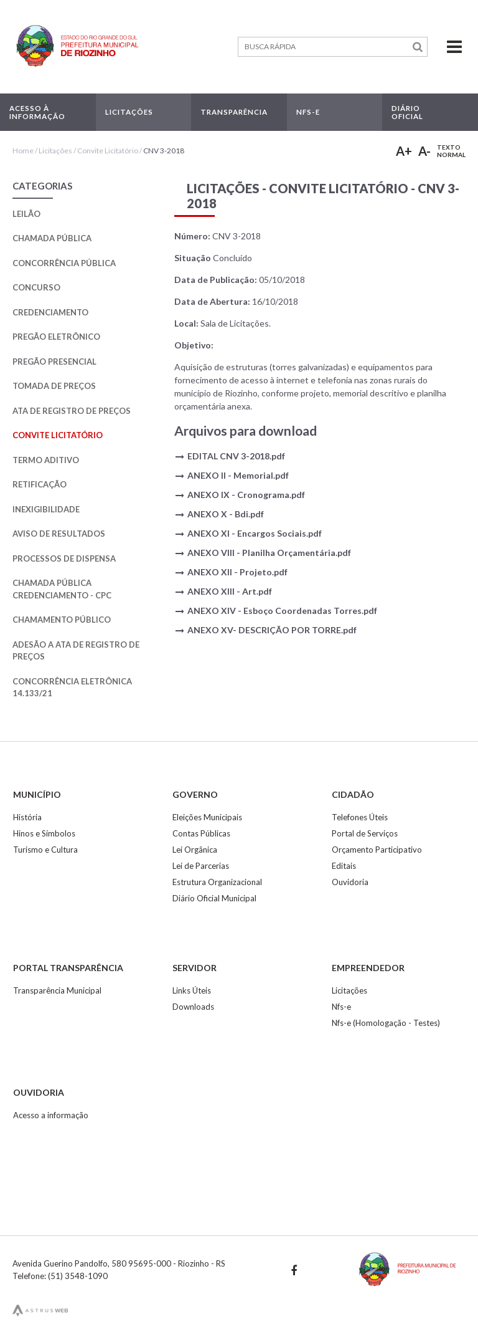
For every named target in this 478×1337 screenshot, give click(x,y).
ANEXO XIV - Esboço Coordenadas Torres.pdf (282, 610)
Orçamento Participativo (377, 850)
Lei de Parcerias (200, 866)
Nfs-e (341, 1007)
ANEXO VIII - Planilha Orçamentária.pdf (269, 552)
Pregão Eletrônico (56, 337)
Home (23, 150)
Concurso (36, 287)
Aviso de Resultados (58, 534)
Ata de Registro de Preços (71, 411)
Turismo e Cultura (45, 850)
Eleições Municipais (207, 817)
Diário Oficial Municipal (214, 898)
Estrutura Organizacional (217, 882)
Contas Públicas (201, 833)
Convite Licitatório (107, 150)
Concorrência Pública (64, 263)
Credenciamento (50, 312)
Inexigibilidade (46, 509)
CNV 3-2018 (163, 150)
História (27, 817)
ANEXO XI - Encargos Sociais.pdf (254, 533)
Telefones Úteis (360, 817)
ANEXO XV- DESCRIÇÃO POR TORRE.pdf (272, 630)
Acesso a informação (50, 1115)
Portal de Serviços (365, 833)
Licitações (55, 150)
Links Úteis (191, 990)
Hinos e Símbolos (44, 833)
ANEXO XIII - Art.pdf (229, 591)
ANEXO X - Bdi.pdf (225, 514)
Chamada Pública (51, 238)
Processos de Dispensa (64, 558)
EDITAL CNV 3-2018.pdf (236, 456)
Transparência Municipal (57, 990)
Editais (344, 866)
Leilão (26, 214)
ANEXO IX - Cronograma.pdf (246, 494)
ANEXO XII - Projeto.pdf (237, 572)
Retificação (39, 484)
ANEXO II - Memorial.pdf (238, 475)
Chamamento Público (61, 620)
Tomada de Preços (54, 386)
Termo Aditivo (45, 460)
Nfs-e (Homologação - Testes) (386, 1023)
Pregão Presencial (54, 362)
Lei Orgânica (194, 850)
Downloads (193, 1007)
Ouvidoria (350, 882)
